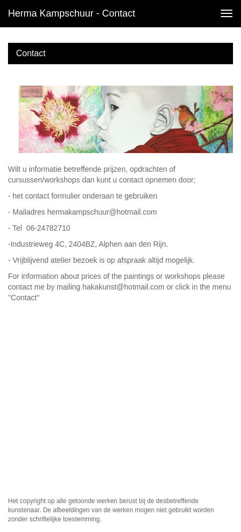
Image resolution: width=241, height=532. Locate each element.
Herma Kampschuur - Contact (71, 13)
